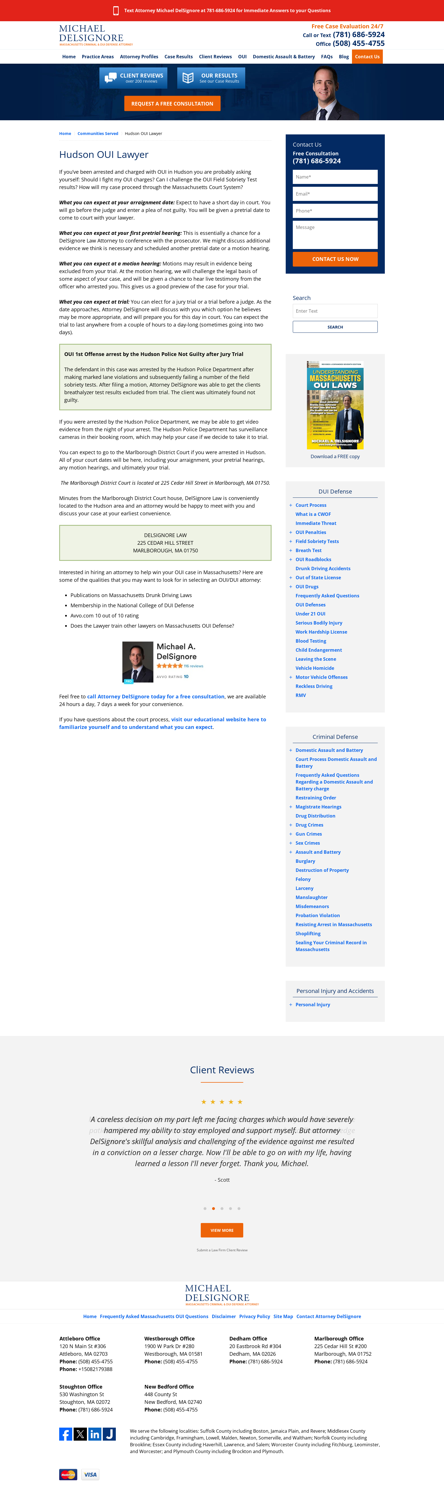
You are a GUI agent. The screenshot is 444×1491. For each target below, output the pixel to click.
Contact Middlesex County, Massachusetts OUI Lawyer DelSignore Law (344, 35)
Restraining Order (316, 798)
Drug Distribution (316, 816)
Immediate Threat (316, 523)
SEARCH (335, 327)
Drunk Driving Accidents (323, 568)
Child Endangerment (319, 650)
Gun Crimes (309, 834)
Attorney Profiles (139, 56)
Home (69, 56)
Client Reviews (215, 56)
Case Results (179, 56)
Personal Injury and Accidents (335, 991)
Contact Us (367, 56)
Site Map (283, 1316)
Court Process (311, 505)
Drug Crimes (309, 825)
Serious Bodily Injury (319, 623)
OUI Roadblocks (313, 559)
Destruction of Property (322, 870)
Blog (344, 56)
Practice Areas (98, 56)
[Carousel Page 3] (222, 1208)
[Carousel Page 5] (239, 1208)
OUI (242, 56)
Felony (303, 879)
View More (222, 1230)
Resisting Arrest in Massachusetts (334, 924)
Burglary (305, 861)
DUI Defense (335, 491)
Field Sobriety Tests (317, 541)
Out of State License (318, 577)
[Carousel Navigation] (222, 1208)
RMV (301, 695)
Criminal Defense (335, 737)
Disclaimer (224, 1316)
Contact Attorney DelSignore (328, 1316)
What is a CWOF (313, 514)
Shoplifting (308, 933)
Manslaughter (312, 897)
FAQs (327, 56)
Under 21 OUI (310, 614)
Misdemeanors (312, 906)
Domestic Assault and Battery (329, 750)
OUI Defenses (311, 605)
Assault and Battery (318, 852)
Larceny (304, 888)
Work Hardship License (321, 632)
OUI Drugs (307, 586)
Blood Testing (311, 641)
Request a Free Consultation (172, 103)
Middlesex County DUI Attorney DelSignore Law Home (96, 35)
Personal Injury (313, 1004)
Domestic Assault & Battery (284, 56)
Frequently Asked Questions (327, 596)
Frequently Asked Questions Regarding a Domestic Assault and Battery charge (334, 782)
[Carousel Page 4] (230, 1208)
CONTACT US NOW (335, 259)
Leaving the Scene (316, 659)
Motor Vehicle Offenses (322, 677)
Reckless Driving (314, 686)
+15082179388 (95, 1369)
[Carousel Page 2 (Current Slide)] (213, 1208)
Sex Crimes (308, 843)
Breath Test (309, 550)
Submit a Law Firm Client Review (222, 1250)
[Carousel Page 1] (205, 1208)
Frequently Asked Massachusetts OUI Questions (154, 1316)
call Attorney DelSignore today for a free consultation (156, 696)
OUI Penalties (311, 532)
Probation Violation (318, 915)
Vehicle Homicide (315, 668)
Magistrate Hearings (318, 807)
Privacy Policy (254, 1316)
